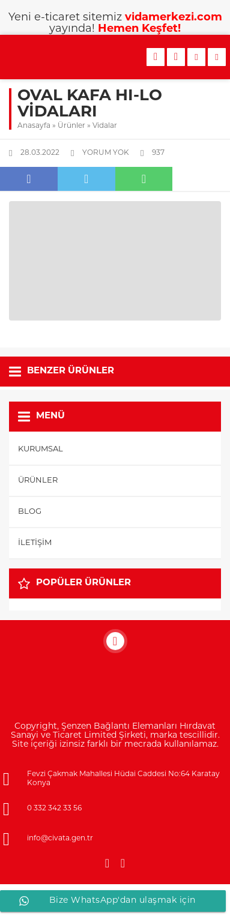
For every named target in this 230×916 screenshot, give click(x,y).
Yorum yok (105, 153)
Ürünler (71, 126)
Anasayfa (33, 126)
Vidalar (104, 126)
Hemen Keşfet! (139, 29)
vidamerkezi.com (173, 17)
